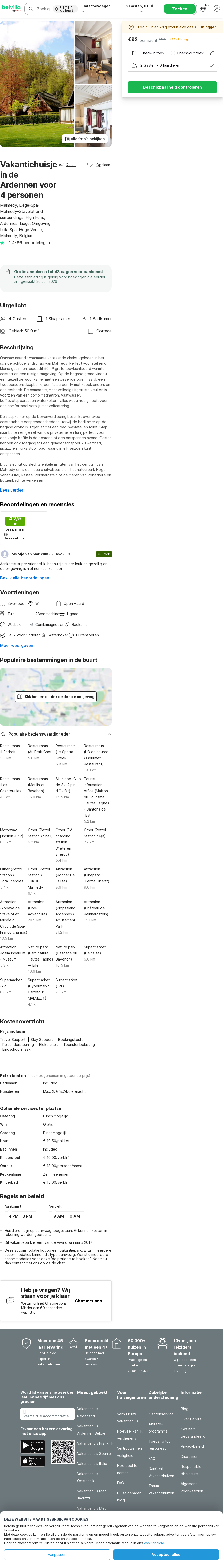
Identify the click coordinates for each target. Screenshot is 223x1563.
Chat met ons (88, 1300)
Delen (67, 164)
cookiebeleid (154, 1543)
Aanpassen (57, 1554)
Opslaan (98, 165)
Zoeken (179, 8)
